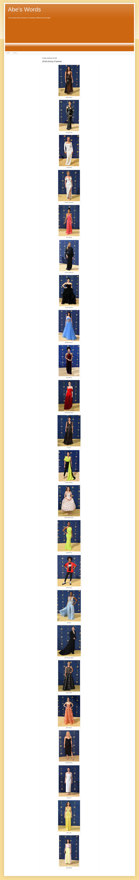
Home (8, 53)
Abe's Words (24, 9)
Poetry (15, 53)
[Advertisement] (69, 35)
